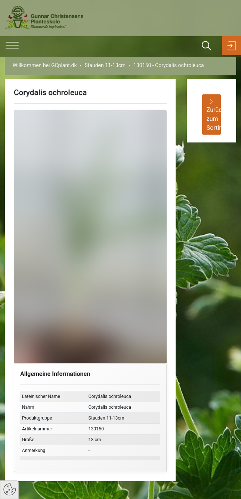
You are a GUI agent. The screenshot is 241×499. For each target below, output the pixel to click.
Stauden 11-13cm (105, 65)
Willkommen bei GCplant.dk (45, 65)
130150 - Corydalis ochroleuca (168, 65)
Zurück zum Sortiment (214, 115)
